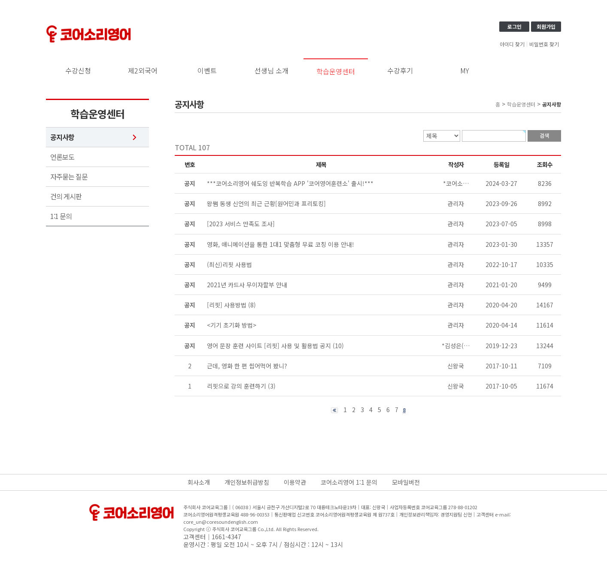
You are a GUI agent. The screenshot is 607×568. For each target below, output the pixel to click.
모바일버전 (406, 482)
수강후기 (400, 70)
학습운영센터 (335, 71)
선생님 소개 (271, 70)
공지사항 (62, 137)
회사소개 (199, 482)
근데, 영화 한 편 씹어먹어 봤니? (247, 365)
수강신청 (78, 70)
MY (464, 70)
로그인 (514, 26)
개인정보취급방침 (247, 482)
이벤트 (207, 70)
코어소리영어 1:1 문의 (349, 482)
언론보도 (62, 157)
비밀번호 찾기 (544, 44)
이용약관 (295, 482)
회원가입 (546, 26)
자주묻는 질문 (69, 176)
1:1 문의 (61, 216)
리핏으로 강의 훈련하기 (236, 386)
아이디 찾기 (512, 44)
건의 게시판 (66, 196)
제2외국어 (143, 70)
